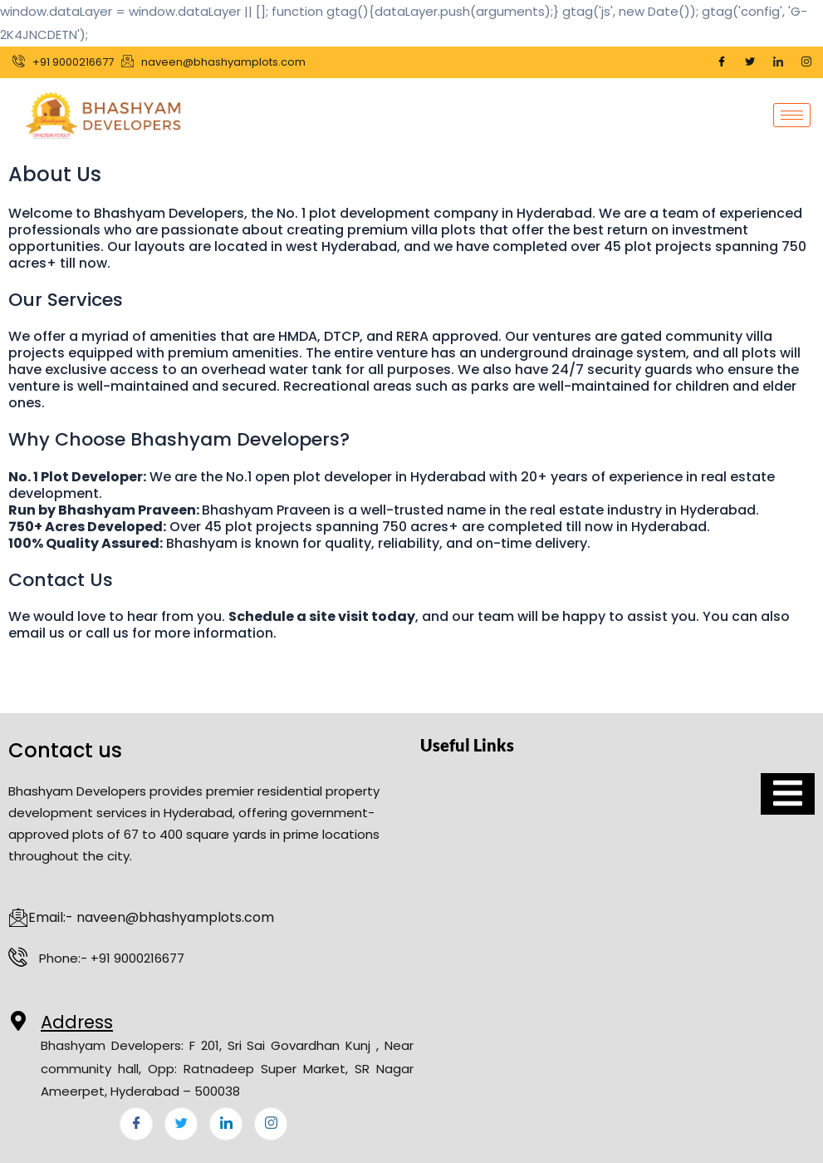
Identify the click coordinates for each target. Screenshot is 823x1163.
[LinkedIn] (778, 62)
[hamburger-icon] (792, 115)
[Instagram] (806, 62)
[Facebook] (721, 62)
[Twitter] (749, 62)
